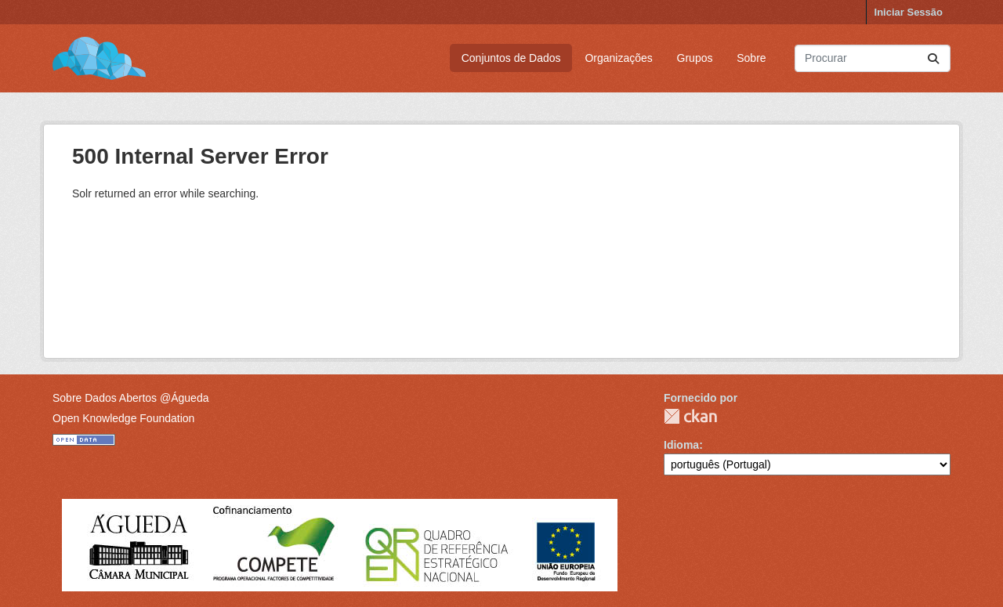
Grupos (695, 58)
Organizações (618, 58)
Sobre (751, 58)
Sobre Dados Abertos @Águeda (130, 398)
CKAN (690, 416)
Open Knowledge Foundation (123, 418)
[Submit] (933, 58)
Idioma (681, 445)
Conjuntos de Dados (511, 58)
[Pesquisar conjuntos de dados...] (872, 58)
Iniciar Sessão (908, 12)
